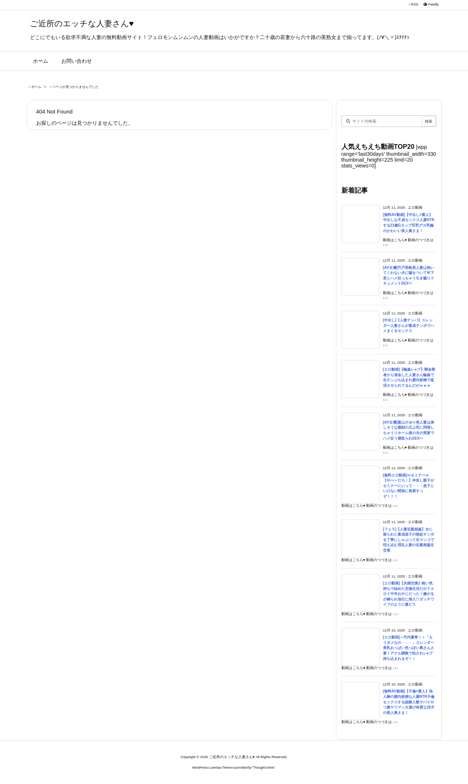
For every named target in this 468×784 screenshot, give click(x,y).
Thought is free (263, 767)
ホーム (36, 87)
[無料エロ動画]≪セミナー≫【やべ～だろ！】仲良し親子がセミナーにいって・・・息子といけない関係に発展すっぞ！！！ (408, 485)
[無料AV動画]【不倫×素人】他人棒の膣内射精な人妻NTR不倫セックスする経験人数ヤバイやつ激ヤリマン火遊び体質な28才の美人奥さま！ (409, 701)
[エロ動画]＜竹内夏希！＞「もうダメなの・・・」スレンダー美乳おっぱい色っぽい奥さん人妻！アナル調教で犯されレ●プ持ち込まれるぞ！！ (408, 647)
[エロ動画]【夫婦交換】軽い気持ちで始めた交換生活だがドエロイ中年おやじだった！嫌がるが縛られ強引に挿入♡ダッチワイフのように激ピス (408, 593)
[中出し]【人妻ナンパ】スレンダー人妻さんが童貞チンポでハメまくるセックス (408, 325)
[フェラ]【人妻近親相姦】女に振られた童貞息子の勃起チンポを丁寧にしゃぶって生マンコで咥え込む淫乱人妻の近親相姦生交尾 (408, 539)
